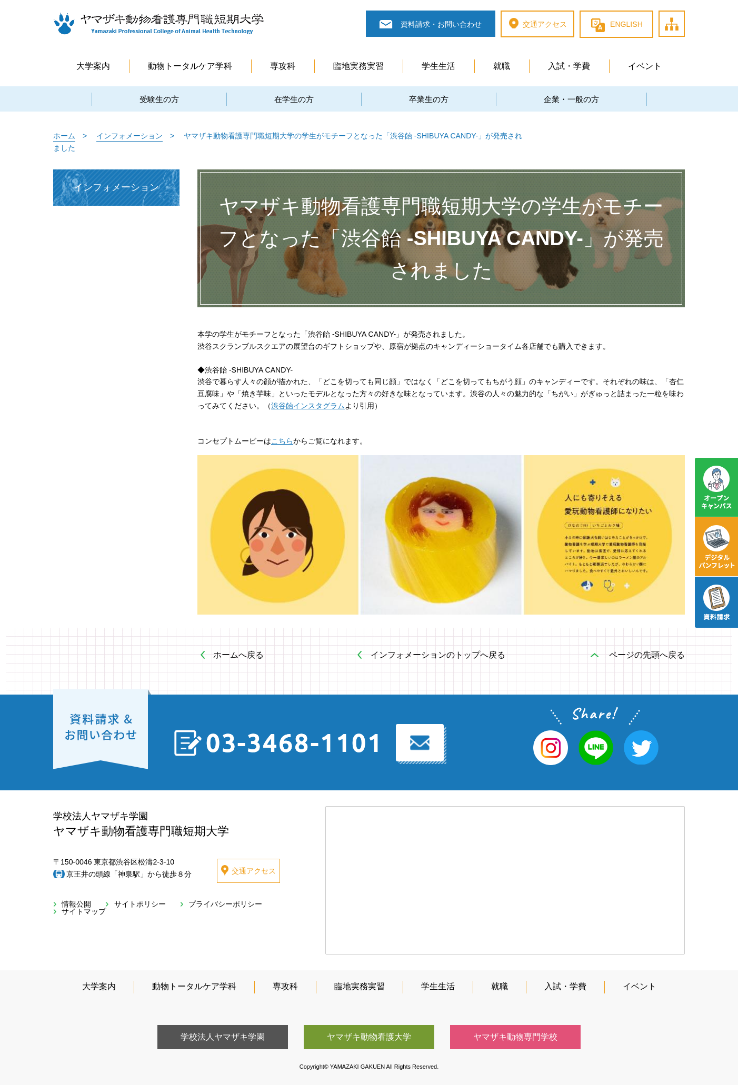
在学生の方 (294, 99)
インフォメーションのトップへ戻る (438, 654)
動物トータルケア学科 (190, 66)
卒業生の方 (428, 99)
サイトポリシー (132, 904)
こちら (282, 441)
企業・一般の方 (571, 99)
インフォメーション (129, 136)
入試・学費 (569, 66)
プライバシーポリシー (211, 904)
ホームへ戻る (238, 654)
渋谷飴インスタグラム (308, 405)
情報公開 (73, 904)
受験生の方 (159, 99)
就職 (501, 66)
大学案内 (93, 66)
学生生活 (438, 66)
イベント (645, 66)
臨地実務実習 (358, 66)
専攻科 (282, 66)
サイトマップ (287, 904)
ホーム (64, 136)
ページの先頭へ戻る (647, 654)
